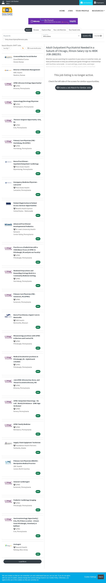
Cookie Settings (90, 577)
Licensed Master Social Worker (25, 56)
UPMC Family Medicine (21, 424)
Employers (99, 2)
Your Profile (82, 10)
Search (28, 30)
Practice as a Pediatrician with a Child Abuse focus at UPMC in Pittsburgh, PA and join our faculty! (26, 249)
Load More (22, 561)
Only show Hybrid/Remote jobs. (16, 39)
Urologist (17, 544)
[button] (98, 35)
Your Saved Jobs (74, 30)
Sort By (5, 48)
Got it (101, 577)
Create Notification (34, 48)
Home (62, 10)
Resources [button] (97, 10)
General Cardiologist (21, 482)
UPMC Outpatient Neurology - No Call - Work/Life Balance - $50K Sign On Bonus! (26, 403)
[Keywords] (22, 35)
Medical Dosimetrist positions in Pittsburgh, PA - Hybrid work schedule (25, 359)
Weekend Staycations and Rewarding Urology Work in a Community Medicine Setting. (24, 273)
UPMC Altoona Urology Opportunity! (27, 83)
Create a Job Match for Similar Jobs (74, 87)
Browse (36, 30)
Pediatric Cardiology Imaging (24, 500)
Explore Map (46, 30)
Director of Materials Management (26, 70)
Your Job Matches (59, 30)
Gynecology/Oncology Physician (25, 101)
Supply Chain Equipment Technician (26, 442)
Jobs (70, 10)
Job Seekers (86, 2)
